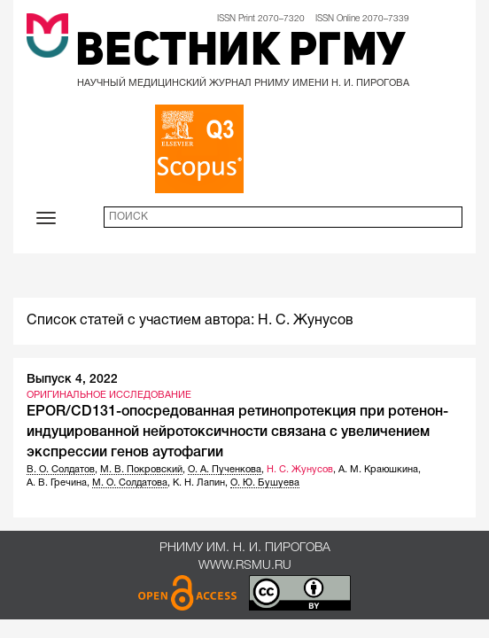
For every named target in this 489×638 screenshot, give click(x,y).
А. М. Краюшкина (378, 469)
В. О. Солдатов (61, 469)
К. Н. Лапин (199, 482)
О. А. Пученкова (224, 469)
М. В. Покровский (141, 469)
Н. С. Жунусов (300, 469)
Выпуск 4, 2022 (72, 379)
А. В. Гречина (57, 482)
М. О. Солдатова (129, 482)
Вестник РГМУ (240, 53)
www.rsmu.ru (244, 566)
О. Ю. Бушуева (264, 482)
